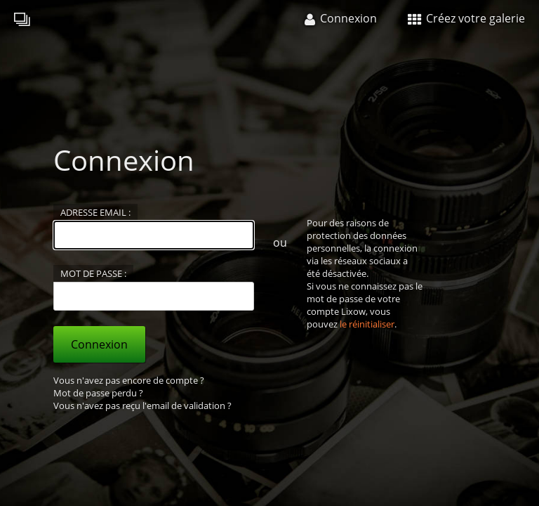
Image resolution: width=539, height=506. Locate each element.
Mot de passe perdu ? (98, 393)
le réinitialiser (367, 324)
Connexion (99, 344)
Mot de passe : (93, 273)
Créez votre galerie (466, 18)
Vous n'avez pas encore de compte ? (128, 380)
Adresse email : (95, 212)
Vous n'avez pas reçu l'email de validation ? (142, 405)
